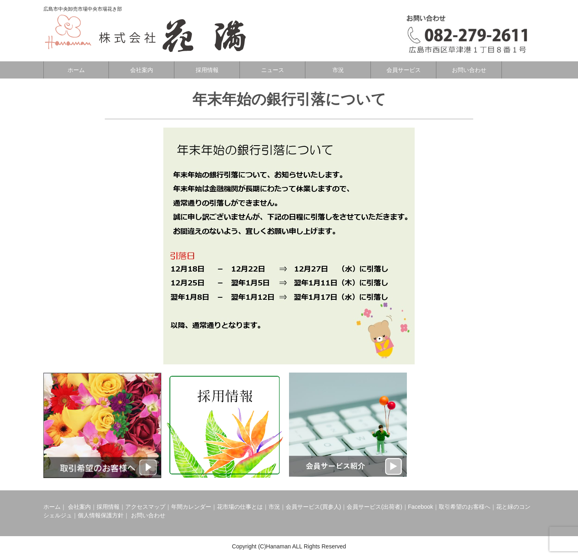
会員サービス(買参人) (313, 506)
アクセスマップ (145, 506)
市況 (338, 70)
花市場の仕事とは (240, 506)
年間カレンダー (191, 506)
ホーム (76, 70)
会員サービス (403, 70)
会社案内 (141, 70)
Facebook (420, 506)
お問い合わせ (469, 70)
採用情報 (207, 70)
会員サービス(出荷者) (374, 506)
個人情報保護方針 (101, 515)
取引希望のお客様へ (464, 506)
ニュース (272, 70)
